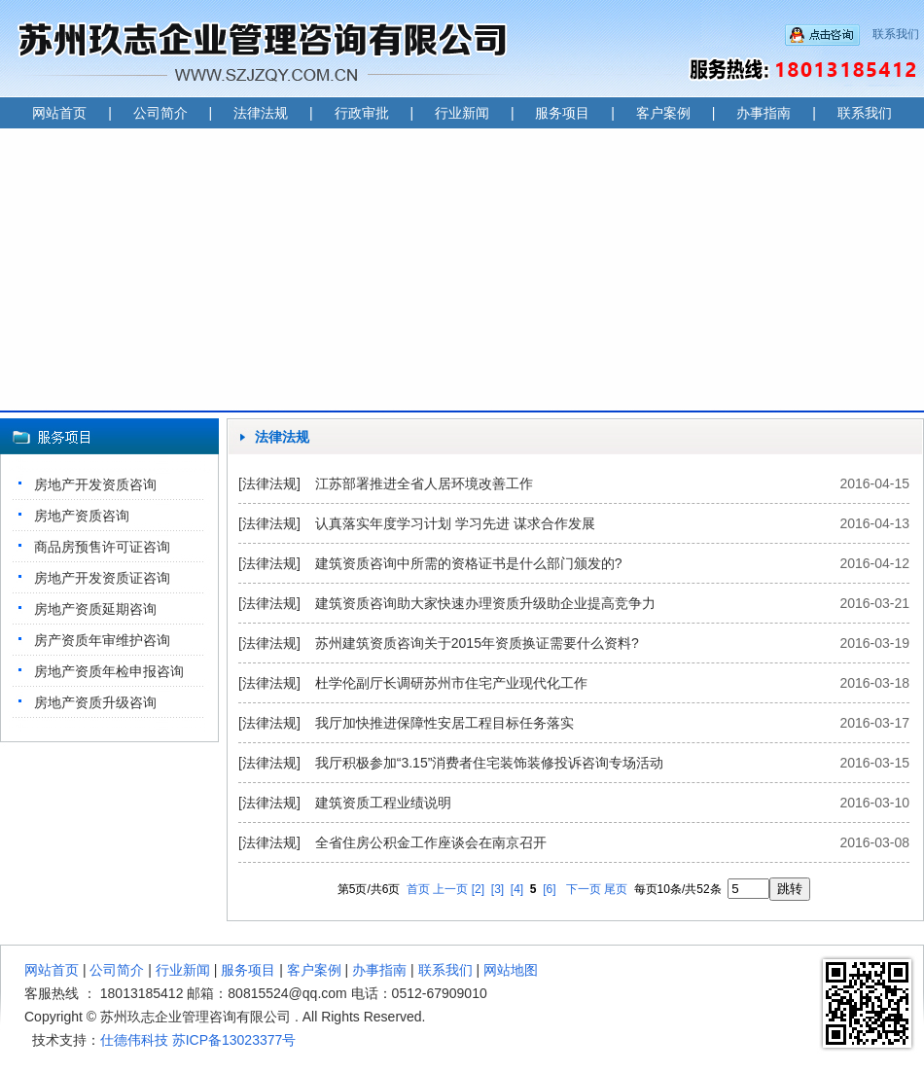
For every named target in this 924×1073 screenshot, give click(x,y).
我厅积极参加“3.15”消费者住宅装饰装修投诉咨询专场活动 (489, 762)
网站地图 (510, 970)
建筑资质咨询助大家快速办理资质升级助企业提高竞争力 (485, 603)
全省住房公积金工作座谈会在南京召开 (431, 842)
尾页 (615, 889)
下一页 (583, 889)
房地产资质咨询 (81, 515)
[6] (549, 889)
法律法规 (260, 113)
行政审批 (362, 113)
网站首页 (59, 113)
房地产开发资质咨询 (95, 484)
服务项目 (562, 113)
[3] (497, 889)
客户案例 (663, 113)
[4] (517, 889)
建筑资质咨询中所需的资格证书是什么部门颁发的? (468, 563)
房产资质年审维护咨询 (102, 640)
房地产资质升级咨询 (95, 702)
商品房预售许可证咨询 (102, 546)
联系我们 (895, 34)
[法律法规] (269, 483)
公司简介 (160, 113)
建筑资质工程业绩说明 (383, 802)
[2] (478, 889)
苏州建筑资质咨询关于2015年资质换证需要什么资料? (477, 643)
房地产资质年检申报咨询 (109, 671)
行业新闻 (462, 113)
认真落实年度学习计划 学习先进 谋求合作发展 (455, 523)
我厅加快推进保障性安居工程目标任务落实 (444, 723)
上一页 (450, 889)
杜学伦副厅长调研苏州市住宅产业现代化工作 (451, 683)
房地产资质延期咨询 (95, 609)
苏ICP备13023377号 (234, 1040)
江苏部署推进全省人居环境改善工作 (424, 483)
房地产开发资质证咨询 (102, 578)
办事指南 (763, 113)
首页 (418, 889)
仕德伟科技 (134, 1040)
